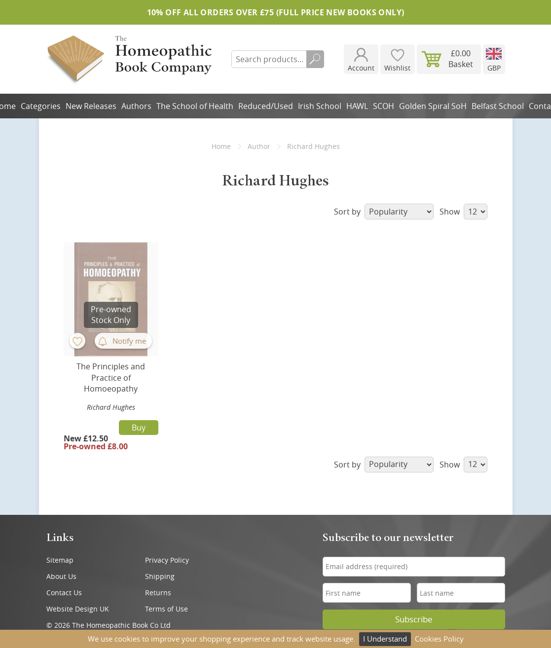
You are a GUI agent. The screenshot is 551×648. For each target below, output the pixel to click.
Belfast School (498, 106)
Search (315, 59)
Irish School (319, 106)
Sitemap (59, 560)
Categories (41, 106)
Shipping (160, 576)
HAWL (357, 106)
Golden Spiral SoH (433, 106)
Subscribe (414, 619)
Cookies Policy (439, 639)
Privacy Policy (167, 560)
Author (259, 146)
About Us (61, 576)
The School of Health (194, 106)
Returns (158, 592)
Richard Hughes (111, 407)
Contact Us (64, 592)
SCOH (383, 106)
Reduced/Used (265, 106)
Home (221, 146)
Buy (139, 427)
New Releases (91, 106)
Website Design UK (77, 608)
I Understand (385, 639)
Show (463, 211)
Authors (136, 106)
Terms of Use (166, 608)
